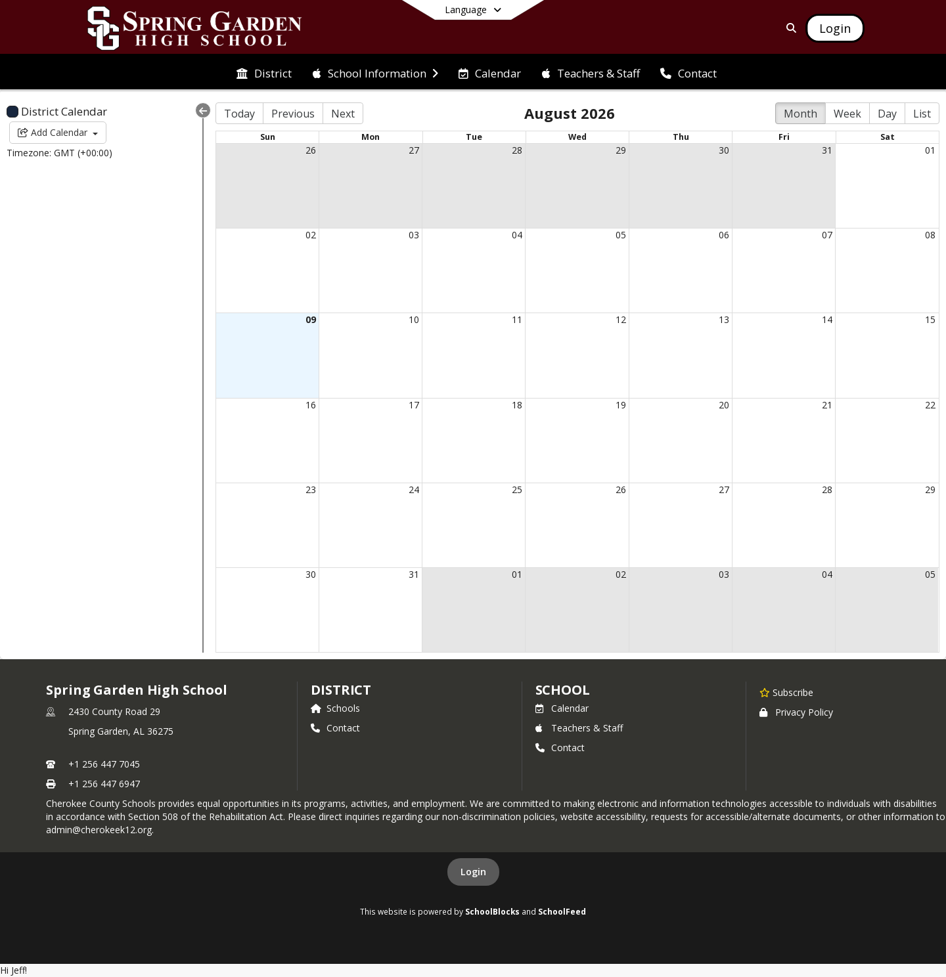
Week (847, 113)
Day (887, 113)
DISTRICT (341, 690)
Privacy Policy (796, 712)
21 (827, 405)
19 (621, 405)
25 (517, 489)
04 (517, 234)
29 (621, 150)
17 (414, 405)
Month (800, 113)
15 (930, 319)
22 (930, 405)
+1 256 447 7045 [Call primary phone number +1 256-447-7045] (104, 764)
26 (310, 150)
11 (517, 319)
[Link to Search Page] (788, 28)
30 (724, 150)
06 (724, 234)
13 (724, 319)
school (562, 690)
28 (517, 150)
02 (310, 234)
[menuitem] (264, 72)
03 (414, 234)
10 (414, 319)
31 (827, 150)
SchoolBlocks (492, 911)
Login (473, 871)
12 (621, 319)
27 (414, 150)
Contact (335, 728)
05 (621, 234)
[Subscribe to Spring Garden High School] (786, 692)
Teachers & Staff (579, 728)
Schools (335, 708)
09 (310, 319)
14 (827, 319)
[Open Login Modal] (835, 28)
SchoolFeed (562, 911)
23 (310, 489)
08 (930, 234)
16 (310, 405)
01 (930, 150)
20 (724, 405)
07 (827, 234)
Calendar (562, 708)
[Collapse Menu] (203, 110)
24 (414, 489)
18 (517, 405)
